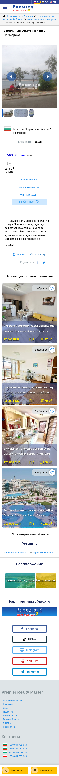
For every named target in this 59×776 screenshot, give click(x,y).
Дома (6, 708)
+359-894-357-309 (18, 756)
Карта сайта (9, 726)
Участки (7, 723)
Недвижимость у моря (20, 580)
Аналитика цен (29, 179)
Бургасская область (14, 552)
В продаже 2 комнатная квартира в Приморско (29, 326)
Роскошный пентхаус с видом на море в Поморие (30, 510)
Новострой (8, 711)
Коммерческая (10, 715)
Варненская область (41, 552)
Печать (21, 254)
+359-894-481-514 (18, 748)
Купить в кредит (29, 194)
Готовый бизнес (11, 719)
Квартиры (8, 704)
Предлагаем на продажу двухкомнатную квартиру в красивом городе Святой (30, 387)
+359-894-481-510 (18, 745)
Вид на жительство (29, 187)
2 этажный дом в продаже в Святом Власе (27, 449)
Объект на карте (38, 254)
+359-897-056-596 (18, 752)
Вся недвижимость (12, 700)
